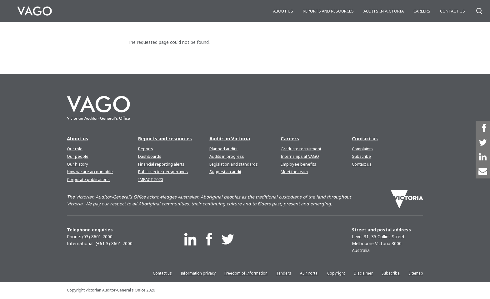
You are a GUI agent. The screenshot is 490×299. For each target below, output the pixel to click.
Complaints (362, 149)
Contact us (452, 11)
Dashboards (149, 156)
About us (283, 11)
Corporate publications (88, 179)
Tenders (283, 273)
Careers (421, 11)
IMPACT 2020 (150, 179)
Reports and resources (328, 11)
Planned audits (223, 149)
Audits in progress (226, 156)
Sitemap (415, 273)
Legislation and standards (233, 164)
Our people (77, 156)
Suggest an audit (225, 171)
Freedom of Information (246, 273)
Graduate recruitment (301, 149)
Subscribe (361, 156)
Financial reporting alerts (161, 164)
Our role (74, 149)
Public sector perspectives (163, 171)
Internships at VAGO (300, 156)
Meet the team (294, 171)
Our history (77, 164)
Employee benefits (298, 164)
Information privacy (198, 273)
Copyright (336, 273)
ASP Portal (309, 273)
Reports (145, 149)
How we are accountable (90, 171)
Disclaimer (363, 273)
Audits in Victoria (383, 11)
